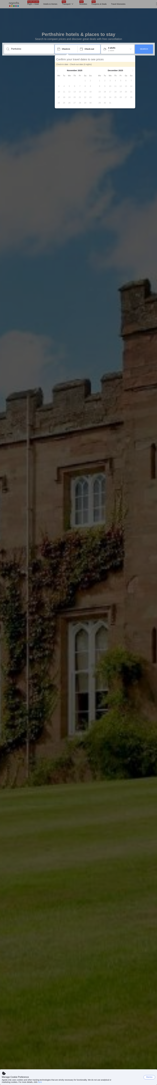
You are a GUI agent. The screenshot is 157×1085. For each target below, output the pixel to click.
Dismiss (149, 1077)
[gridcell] (85, 80)
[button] (57, 70)
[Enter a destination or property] (31, 49)
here (40, 1082)
